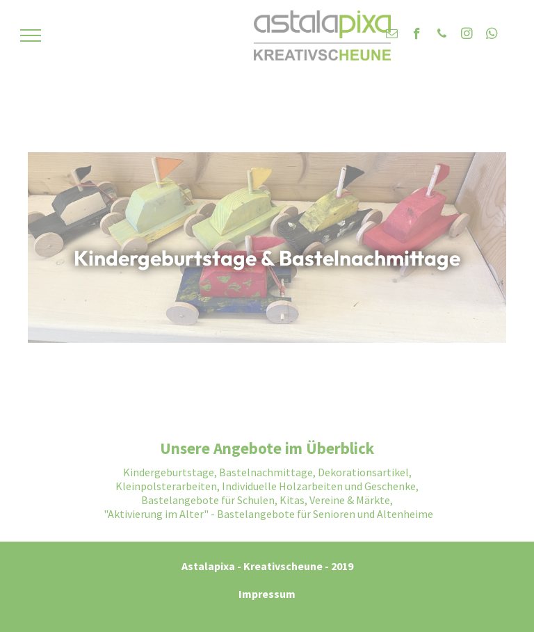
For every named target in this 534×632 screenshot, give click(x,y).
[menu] (31, 35)
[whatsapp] (492, 35)
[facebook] (417, 35)
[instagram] (467, 35)
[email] (391, 35)
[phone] (442, 35)
